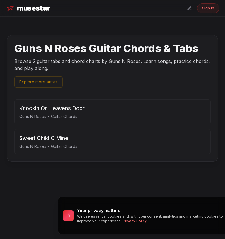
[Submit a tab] (189, 8)
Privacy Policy (135, 221)
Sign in (208, 8)
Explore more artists (38, 81)
